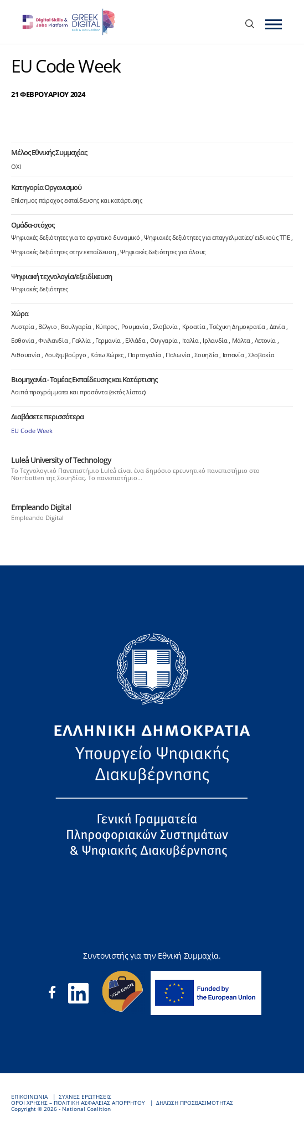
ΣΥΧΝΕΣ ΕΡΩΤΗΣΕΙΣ (85, 1096)
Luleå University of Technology (61, 460)
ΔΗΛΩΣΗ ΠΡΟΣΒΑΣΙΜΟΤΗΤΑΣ (194, 1102)
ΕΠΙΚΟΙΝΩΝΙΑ (29, 1096)
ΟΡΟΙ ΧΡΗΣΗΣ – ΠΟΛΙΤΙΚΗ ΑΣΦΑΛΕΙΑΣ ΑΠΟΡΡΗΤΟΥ (78, 1102)
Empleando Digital (41, 507)
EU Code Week (32, 430)
